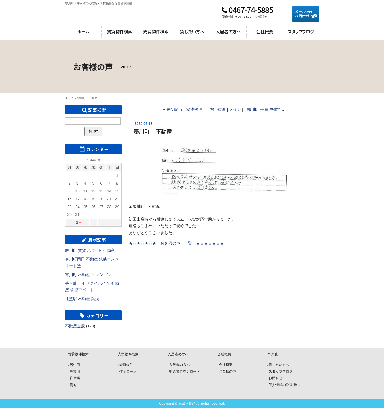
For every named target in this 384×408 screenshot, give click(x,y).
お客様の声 (227, 371)
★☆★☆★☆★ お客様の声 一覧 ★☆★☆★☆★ (176, 243)
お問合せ (275, 378)
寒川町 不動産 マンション (88, 274)
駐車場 (75, 378)
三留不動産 (96, 14)
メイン (235, 109)
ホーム (83, 31)
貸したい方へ (192, 31)
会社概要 (264, 31)
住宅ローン (128, 371)
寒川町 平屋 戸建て (264, 109)
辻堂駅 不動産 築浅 (82, 298)
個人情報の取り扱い (284, 385)
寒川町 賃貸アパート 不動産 (90, 250)
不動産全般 (75, 326)
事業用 (75, 371)
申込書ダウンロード (184, 371)
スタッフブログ (301, 31)
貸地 (73, 385)
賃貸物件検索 (119, 31)
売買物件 (126, 365)
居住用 (75, 365)
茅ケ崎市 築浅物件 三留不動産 (196, 109)
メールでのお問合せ (305, 14)
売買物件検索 (156, 31)
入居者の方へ (228, 31)
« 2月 (77, 222)
